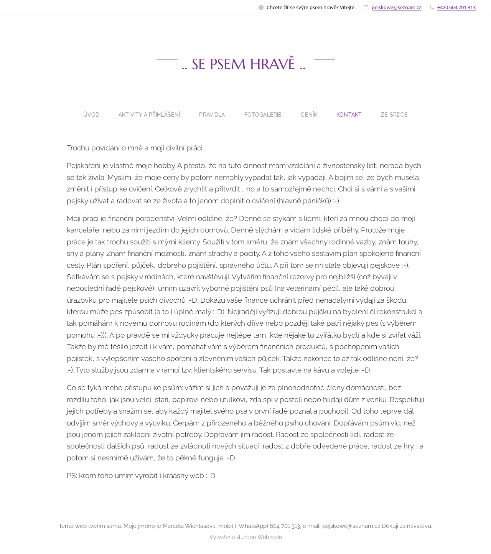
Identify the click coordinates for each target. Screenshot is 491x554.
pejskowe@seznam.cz (396, 7)
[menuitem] (89, 114)
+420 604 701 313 (456, 7)
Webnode (269, 537)
